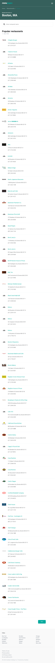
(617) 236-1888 (12, 533)
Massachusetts (11, 8)
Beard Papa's (11, 226)
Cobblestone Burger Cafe (15, 551)
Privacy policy (5, 653)
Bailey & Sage (12, 168)
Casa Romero (12, 469)
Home (3, 8)
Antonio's (10, 133)
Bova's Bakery (12, 365)
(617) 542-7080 (12, 603)
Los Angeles (5, 637)
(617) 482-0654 (12, 92)
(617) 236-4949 (12, 417)
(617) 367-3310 (12, 138)
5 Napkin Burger (12, 40)
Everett (37, 637)
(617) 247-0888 (12, 428)
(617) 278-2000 (12, 382)
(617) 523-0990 (12, 68)
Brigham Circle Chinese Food (16, 377)
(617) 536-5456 (12, 243)
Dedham (4, 641)
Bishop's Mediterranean (15, 284)
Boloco (10, 307)
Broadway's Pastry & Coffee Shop (17, 400)
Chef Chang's (12, 528)
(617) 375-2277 (12, 45)
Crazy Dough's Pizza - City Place (17, 609)
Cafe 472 (10, 411)
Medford (21, 639)
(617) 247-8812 (12, 452)
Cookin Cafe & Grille (13, 586)
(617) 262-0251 (12, 568)
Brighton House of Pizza (15, 388)
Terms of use (5, 651)
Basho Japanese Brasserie (15, 179)
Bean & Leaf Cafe (13, 191)
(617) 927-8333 (12, 161)
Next (42, 621)
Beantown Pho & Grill (14, 214)
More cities (38, 643)
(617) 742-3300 (12, 289)
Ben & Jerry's (11, 237)
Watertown (4, 643)
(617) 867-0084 (12, 579)
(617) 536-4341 (12, 475)
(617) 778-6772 (12, 336)
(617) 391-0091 (12, 614)
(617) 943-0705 (12, 208)
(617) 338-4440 (12, 80)
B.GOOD (10, 156)
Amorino (10, 98)
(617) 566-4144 (12, 591)
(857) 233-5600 (12, 254)
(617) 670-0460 (12, 347)
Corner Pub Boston (13, 597)
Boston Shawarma (13, 342)
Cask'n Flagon (12, 481)
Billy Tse (10, 272)
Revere (37, 641)
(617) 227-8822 (12, 115)
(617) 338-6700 (12, 463)
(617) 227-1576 (12, 510)
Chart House (11, 504)
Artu (9, 144)
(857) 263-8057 (12, 556)
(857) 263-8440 (12, 219)
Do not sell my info (7, 657)
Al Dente (10, 63)
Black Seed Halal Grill (14, 295)
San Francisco (22, 637)
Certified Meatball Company (16, 493)
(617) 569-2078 (12, 440)
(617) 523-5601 (12, 370)
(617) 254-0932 (12, 394)
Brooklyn (21, 636)
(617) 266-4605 (12, 266)
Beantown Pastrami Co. (14, 202)
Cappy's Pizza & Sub (14, 446)
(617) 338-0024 (12, 301)
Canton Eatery (12, 435)
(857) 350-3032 (12, 173)
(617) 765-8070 (12, 498)
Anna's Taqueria (12, 110)
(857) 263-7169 (12, 231)
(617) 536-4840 (12, 486)
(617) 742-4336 (12, 150)
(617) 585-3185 (12, 103)
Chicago (38, 636)
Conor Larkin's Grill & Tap (15, 574)
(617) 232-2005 (12, 545)
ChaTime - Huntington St (15, 516)
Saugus (21, 641)
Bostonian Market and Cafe (15, 353)
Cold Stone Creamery (14, 562)
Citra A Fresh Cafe (13, 539)
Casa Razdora (12, 458)
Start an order (50, 42)
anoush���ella (13, 121)
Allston (20, 643)
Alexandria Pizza (12, 75)
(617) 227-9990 (12, 277)
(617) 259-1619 (12, 312)
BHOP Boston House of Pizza (16, 260)
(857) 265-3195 (12, 127)
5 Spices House (12, 51)
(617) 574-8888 (12, 57)
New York (4, 636)
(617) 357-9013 (12, 324)
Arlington (38, 639)
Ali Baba (10, 86)
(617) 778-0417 (12, 359)
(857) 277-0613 (12, 521)
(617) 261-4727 (12, 196)
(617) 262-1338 (12, 185)
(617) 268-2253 (12, 405)
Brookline (4, 639)
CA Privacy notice (6, 655)
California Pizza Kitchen (15, 423)
